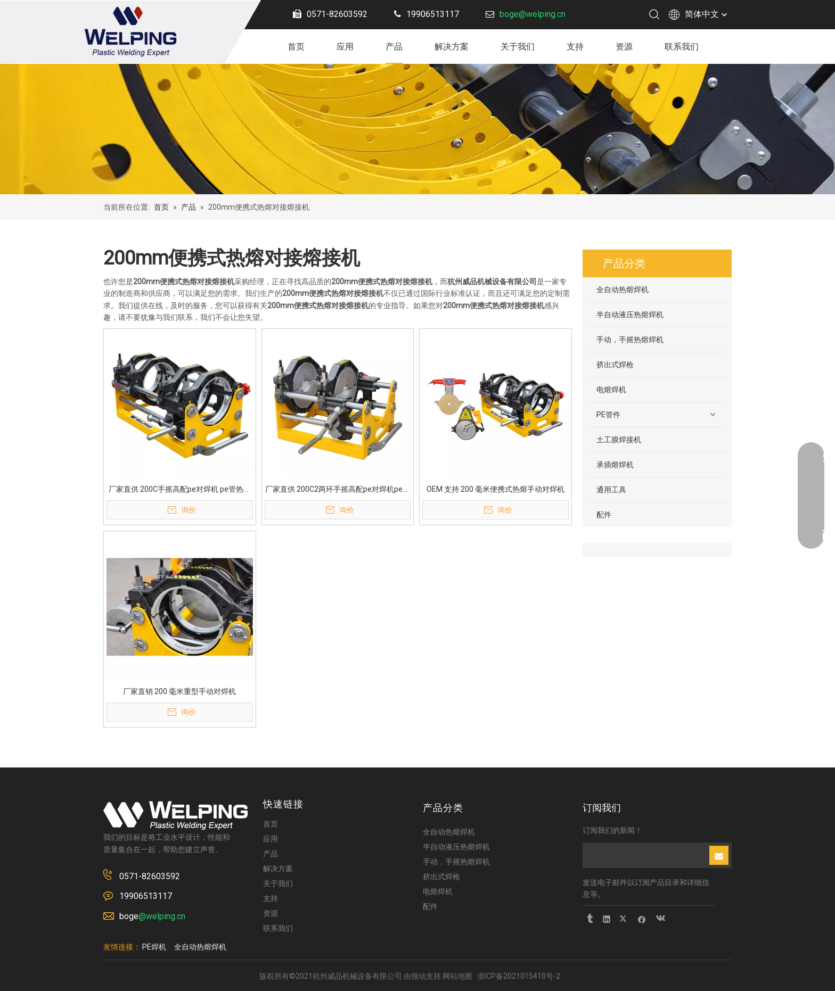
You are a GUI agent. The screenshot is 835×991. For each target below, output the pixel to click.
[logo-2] (175, 815)
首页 (296, 47)
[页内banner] (417, 129)
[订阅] (718, 855)
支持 (575, 47)
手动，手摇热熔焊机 (630, 339)
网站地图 (457, 976)
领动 (418, 976)
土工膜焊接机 (618, 439)
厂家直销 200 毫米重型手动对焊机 (179, 691)
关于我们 (518, 47)
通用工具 (611, 489)
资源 (624, 47)
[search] (645, 855)
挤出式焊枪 (615, 364)
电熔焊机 (611, 389)
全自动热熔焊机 (622, 289)
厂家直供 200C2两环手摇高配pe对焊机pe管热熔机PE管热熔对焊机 (337, 490)
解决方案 (452, 47)
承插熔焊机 (615, 464)
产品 (394, 47)
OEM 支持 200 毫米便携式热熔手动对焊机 (495, 489)
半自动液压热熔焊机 (630, 314)
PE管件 (608, 414)
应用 (345, 47)
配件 (603, 514)
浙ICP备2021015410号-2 (518, 976)
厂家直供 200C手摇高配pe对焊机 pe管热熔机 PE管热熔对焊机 (180, 490)
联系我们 (682, 47)
